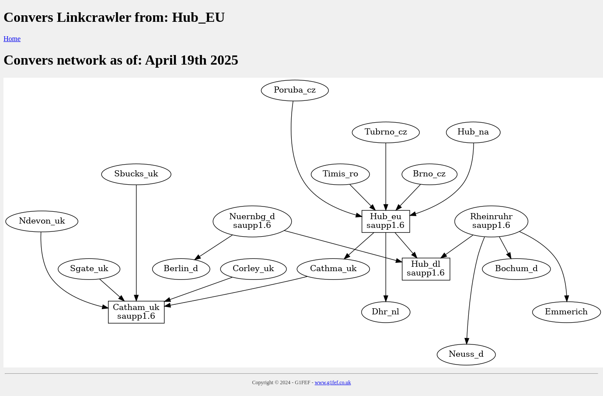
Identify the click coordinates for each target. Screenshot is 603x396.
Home (12, 38)
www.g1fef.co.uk (333, 382)
